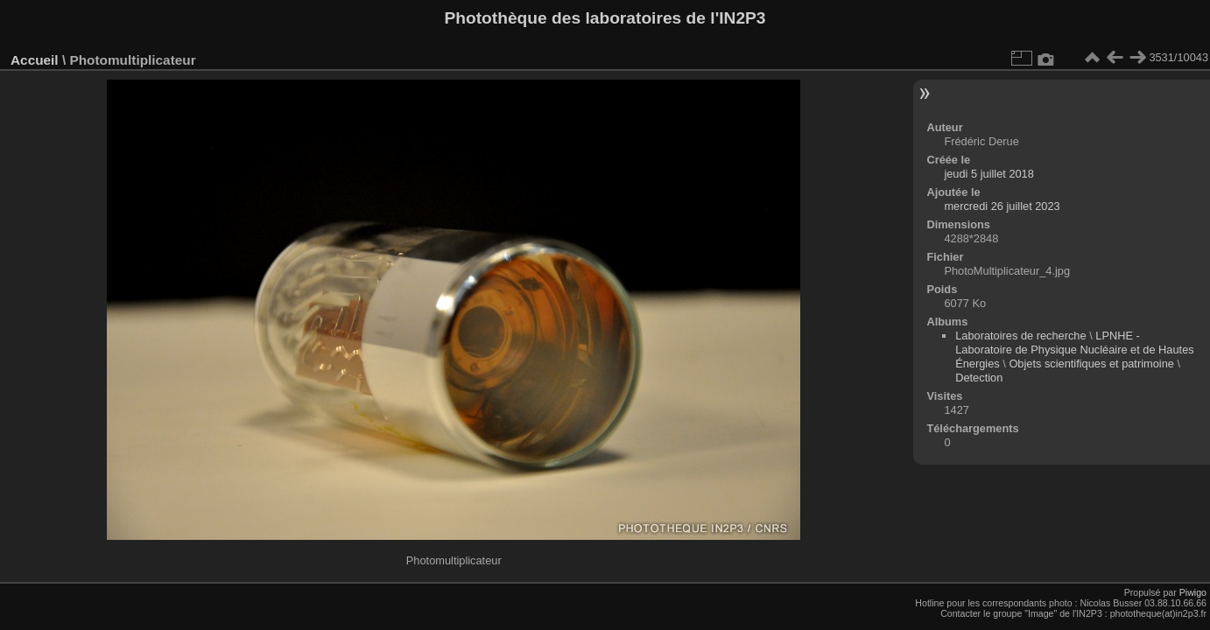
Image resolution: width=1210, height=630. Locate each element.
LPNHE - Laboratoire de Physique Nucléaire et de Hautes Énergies (1074, 349)
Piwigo (1192, 592)
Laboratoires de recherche (1020, 335)
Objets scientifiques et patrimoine (1091, 363)
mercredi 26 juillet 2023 (1001, 206)
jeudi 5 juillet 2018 (988, 173)
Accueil (35, 59)
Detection (978, 377)
